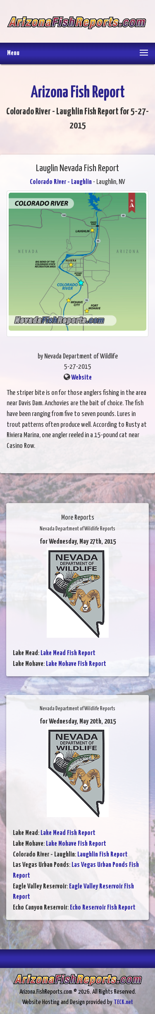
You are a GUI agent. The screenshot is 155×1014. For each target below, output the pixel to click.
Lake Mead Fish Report (68, 653)
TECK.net (123, 1002)
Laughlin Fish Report (102, 854)
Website (81, 377)
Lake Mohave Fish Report (76, 664)
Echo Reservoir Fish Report (103, 907)
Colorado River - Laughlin (61, 182)
